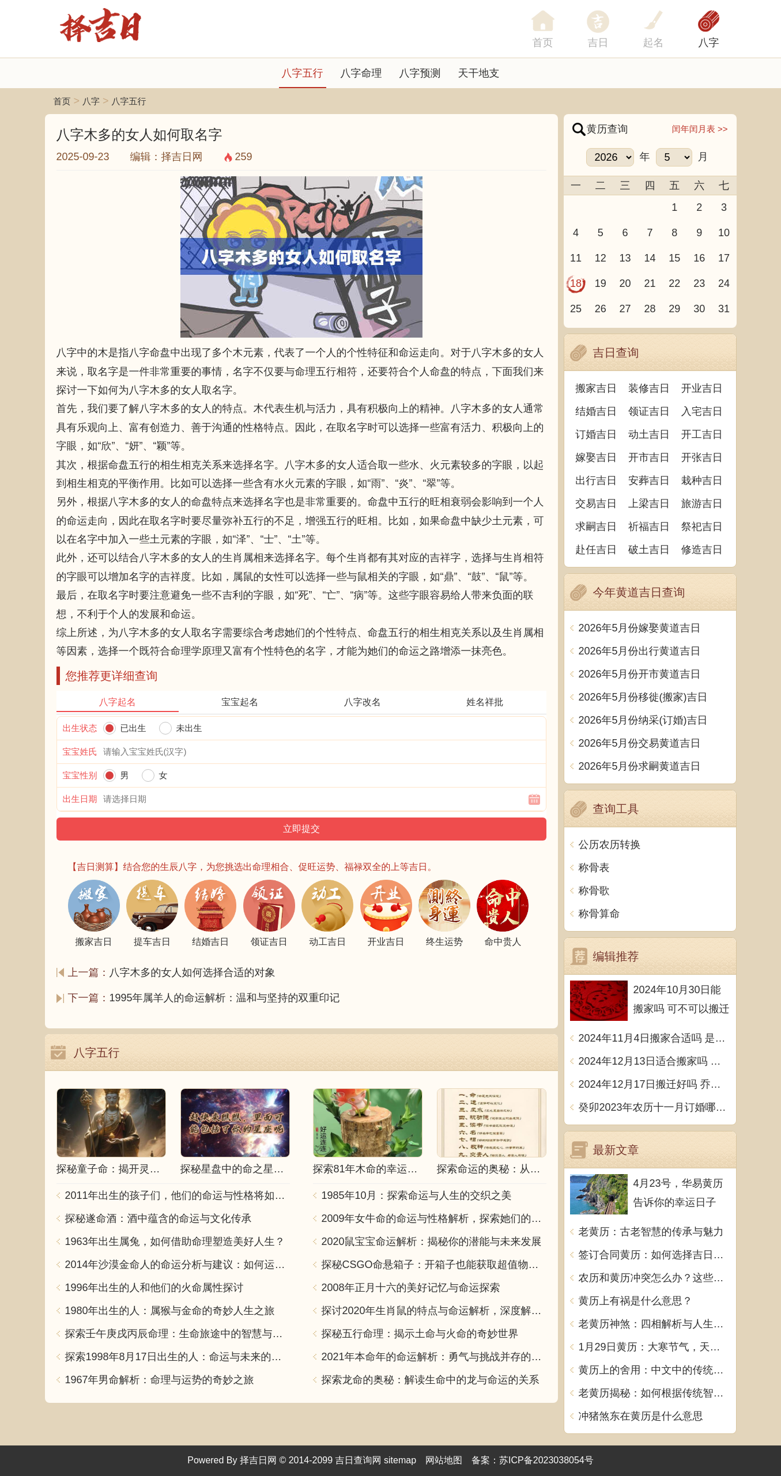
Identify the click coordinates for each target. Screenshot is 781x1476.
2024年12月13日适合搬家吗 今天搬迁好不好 (654, 1061)
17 (724, 258)
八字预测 (420, 73)
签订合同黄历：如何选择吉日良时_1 (654, 1255)
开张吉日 (702, 457)
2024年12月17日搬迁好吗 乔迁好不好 (654, 1084)
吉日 (598, 42)
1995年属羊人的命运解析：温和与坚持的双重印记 (225, 998)
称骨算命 (599, 913)
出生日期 (80, 799)
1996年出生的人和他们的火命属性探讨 (154, 1287)
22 (674, 283)
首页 (62, 101)
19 (600, 283)
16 (699, 258)
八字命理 (361, 73)
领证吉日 (649, 411)
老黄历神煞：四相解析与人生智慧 (654, 1324)
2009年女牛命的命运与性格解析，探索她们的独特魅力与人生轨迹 (434, 1218)
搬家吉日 (596, 388)
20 (625, 283)
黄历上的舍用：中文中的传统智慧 (654, 1370)
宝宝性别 (80, 775)
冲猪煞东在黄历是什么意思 (641, 1416)
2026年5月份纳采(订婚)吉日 (643, 720)
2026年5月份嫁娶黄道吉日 (640, 628)
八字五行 (302, 73)
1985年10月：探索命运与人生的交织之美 (417, 1195)
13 (625, 258)
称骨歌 (594, 890)
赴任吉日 (596, 549)
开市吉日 (649, 457)
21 (649, 283)
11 (576, 258)
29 (674, 309)
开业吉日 (702, 388)
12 (600, 258)
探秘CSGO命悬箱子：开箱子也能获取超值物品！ (434, 1264)
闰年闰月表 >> (700, 129)
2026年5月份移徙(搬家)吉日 (643, 697)
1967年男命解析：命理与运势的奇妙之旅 (159, 1380)
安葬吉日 (649, 480)
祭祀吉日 (702, 526)
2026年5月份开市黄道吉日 (640, 674)
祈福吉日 (649, 526)
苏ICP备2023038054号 (546, 1460)
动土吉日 (649, 434)
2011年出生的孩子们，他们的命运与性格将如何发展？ (177, 1195)
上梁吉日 (649, 503)
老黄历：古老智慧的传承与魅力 (651, 1231)
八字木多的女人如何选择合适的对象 (193, 972)
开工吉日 (702, 434)
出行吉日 (596, 480)
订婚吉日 (596, 434)
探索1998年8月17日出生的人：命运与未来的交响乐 (177, 1357)
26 (600, 309)
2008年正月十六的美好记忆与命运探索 (411, 1287)
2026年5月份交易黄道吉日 (640, 743)
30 (699, 309)
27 (625, 309)
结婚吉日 (596, 411)
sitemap (400, 1460)
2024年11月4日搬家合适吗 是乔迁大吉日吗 (654, 1038)
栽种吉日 (702, 480)
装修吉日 (649, 388)
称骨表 (594, 867)
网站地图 (443, 1460)
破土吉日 (649, 549)
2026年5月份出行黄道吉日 (640, 651)
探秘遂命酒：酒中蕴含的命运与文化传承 (158, 1218)
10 (724, 233)
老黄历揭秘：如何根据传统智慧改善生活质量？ (654, 1393)
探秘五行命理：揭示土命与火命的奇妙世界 (420, 1333)
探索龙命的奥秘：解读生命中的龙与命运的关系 (430, 1380)
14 (649, 258)
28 (649, 309)
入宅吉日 (702, 411)
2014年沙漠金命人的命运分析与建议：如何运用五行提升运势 (177, 1264)
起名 (653, 42)
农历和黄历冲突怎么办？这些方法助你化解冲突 (654, 1278)
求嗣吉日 (596, 526)
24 (724, 283)
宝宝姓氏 (80, 751)
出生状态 (80, 728)
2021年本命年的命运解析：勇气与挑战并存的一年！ (434, 1357)
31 (724, 309)
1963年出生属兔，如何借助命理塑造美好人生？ (175, 1241)
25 (576, 309)
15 (674, 258)
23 (699, 283)
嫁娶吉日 (596, 457)
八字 (709, 42)
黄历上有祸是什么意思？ (636, 1301)
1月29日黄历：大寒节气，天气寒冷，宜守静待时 (654, 1347)
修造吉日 (702, 549)
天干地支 (479, 73)
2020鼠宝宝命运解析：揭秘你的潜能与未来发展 (432, 1241)
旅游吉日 (702, 503)
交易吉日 (596, 503)
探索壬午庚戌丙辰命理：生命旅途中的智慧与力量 (177, 1333)
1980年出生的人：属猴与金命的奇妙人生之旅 (170, 1310)
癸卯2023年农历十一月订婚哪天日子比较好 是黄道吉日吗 (654, 1107)
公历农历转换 (610, 844)
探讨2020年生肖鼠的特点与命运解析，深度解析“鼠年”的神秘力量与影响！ (434, 1310)
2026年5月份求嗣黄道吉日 (640, 766)
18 (576, 283)
